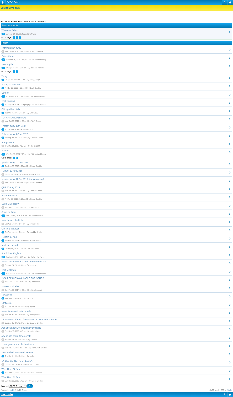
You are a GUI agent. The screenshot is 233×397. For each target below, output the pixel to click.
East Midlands (8, 270)
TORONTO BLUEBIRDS (13, 117)
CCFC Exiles (13, 2)
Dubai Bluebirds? (10, 204)
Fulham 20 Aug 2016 (11, 170)
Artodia (229, 390)
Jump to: (4, 386)
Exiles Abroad (8, 56)
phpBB (12, 390)
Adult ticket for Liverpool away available (21, 327)
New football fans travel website (17, 352)
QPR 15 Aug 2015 (10, 187)
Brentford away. (9, 195)
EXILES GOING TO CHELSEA (16, 361)
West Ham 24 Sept (10, 369)
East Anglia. (7, 64)
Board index (7, 394)
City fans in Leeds (10, 228)
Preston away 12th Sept (13, 126)
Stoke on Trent (8, 212)
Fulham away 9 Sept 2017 (14, 134)
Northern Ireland (9, 245)
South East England (11, 253)
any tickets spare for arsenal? (16, 336)
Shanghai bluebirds (11, 84)
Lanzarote (6, 303)
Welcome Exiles (9, 30)
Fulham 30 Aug (9, 237)
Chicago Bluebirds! (11, 109)
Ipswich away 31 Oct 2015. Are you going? (22, 179)
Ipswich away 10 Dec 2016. (15, 162)
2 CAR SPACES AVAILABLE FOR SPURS (22, 278)
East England (8, 101)
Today (4, 76)
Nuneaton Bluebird (10, 286)
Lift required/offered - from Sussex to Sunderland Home (29, 319)
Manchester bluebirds (12, 220)
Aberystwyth (7, 142)
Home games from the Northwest (18, 344)
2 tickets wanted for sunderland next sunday (23, 261)
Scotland (5, 150)
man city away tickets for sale (16, 311)
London (5, 93)
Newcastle (6, 294)
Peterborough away (11, 48)
